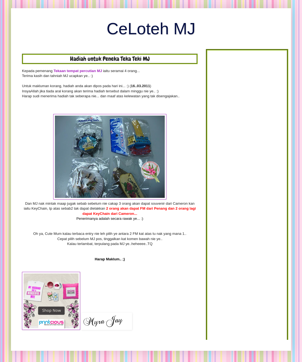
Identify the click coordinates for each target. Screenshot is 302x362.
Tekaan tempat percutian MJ (78, 71)
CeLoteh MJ (151, 28)
